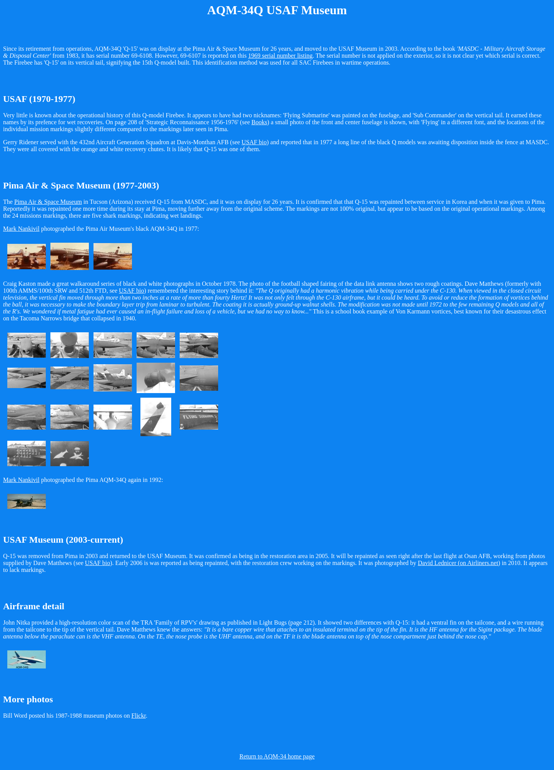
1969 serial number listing (280, 55)
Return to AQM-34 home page (277, 756)
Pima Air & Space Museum (48, 201)
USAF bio (254, 142)
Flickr (139, 715)
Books (259, 122)
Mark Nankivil (21, 228)
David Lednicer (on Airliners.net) (459, 563)
